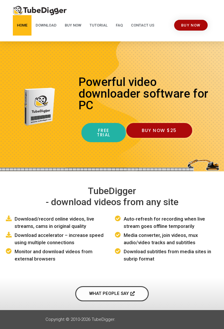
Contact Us (142, 25)
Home (22, 25)
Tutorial (99, 25)
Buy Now (73, 25)
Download (46, 25)
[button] (191, 25)
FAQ (119, 25)
